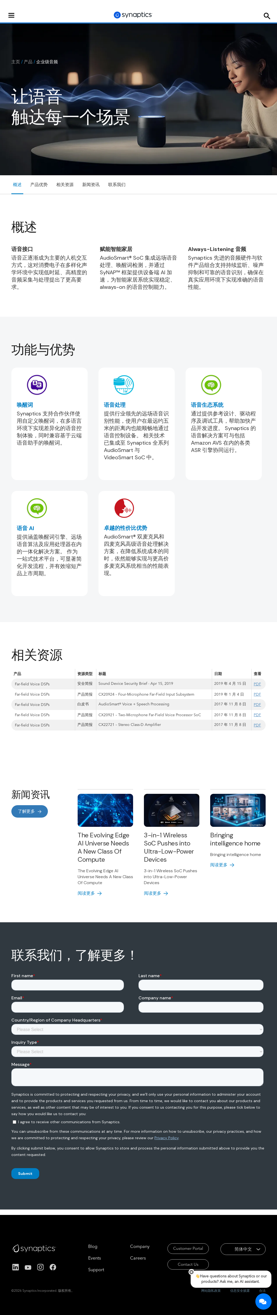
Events (85, 1258)
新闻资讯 (91, 184)
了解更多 (26, 811)
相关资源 (65, 184)
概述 (17, 184)
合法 (262, 1290)
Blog (83, 1246)
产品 (28, 62)
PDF (257, 684)
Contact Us (181, 1266)
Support (87, 1269)
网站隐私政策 (211, 1290)
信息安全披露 (240, 1290)
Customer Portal (181, 1249)
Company (130, 1246)
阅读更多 (86, 893)
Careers (129, 1258)
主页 (15, 62)
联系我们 (117, 184)
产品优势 (39, 184)
